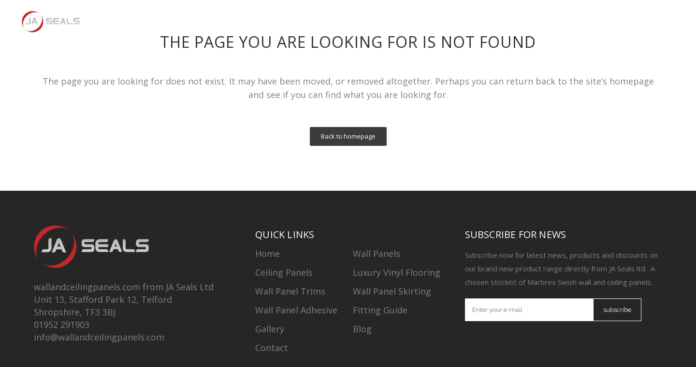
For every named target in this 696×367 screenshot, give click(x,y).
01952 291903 (61, 324)
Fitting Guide (380, 310)
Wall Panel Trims (290, 291)
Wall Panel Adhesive (296, 310)
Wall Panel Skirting (392, 291)
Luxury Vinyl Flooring (396, 272)
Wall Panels (376, 253)
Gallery (269, 329)
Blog (362, 329)
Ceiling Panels (284, 272)
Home (267, 253)
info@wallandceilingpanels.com (99, 337)
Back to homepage (348, 136)
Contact (271, 347)
